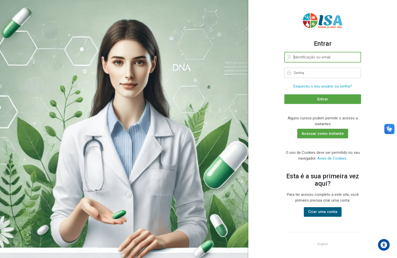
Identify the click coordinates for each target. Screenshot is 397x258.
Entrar (322, 99)
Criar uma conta (322, 211)
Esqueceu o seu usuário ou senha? (322, 86)
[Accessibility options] (384, 245)
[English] (322, 244)
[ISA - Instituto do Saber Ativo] (322, 20)
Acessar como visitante (323, 133)
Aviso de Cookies (331, 158)
